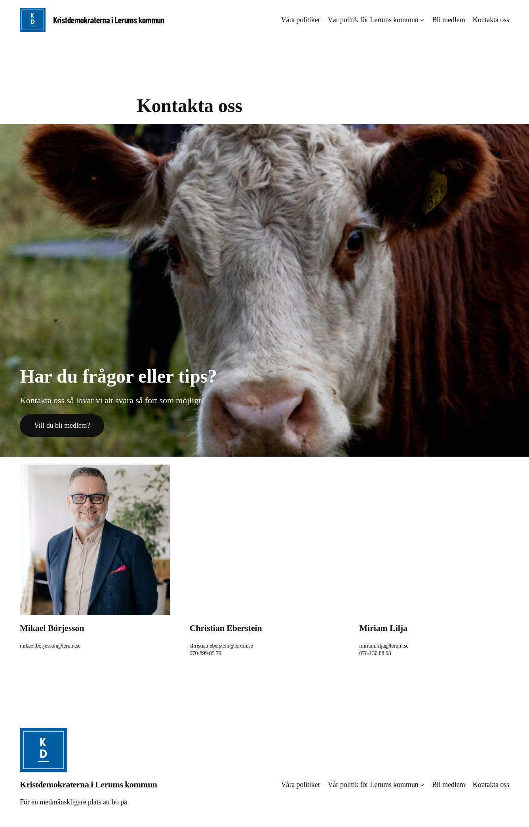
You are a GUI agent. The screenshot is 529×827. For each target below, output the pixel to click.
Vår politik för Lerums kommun (373, 20)
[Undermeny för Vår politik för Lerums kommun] (422, 20)
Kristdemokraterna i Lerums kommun (108, 20)
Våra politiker (300, 20)
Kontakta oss (491, 20)
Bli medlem (448, 20)
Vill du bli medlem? (62, 425)
